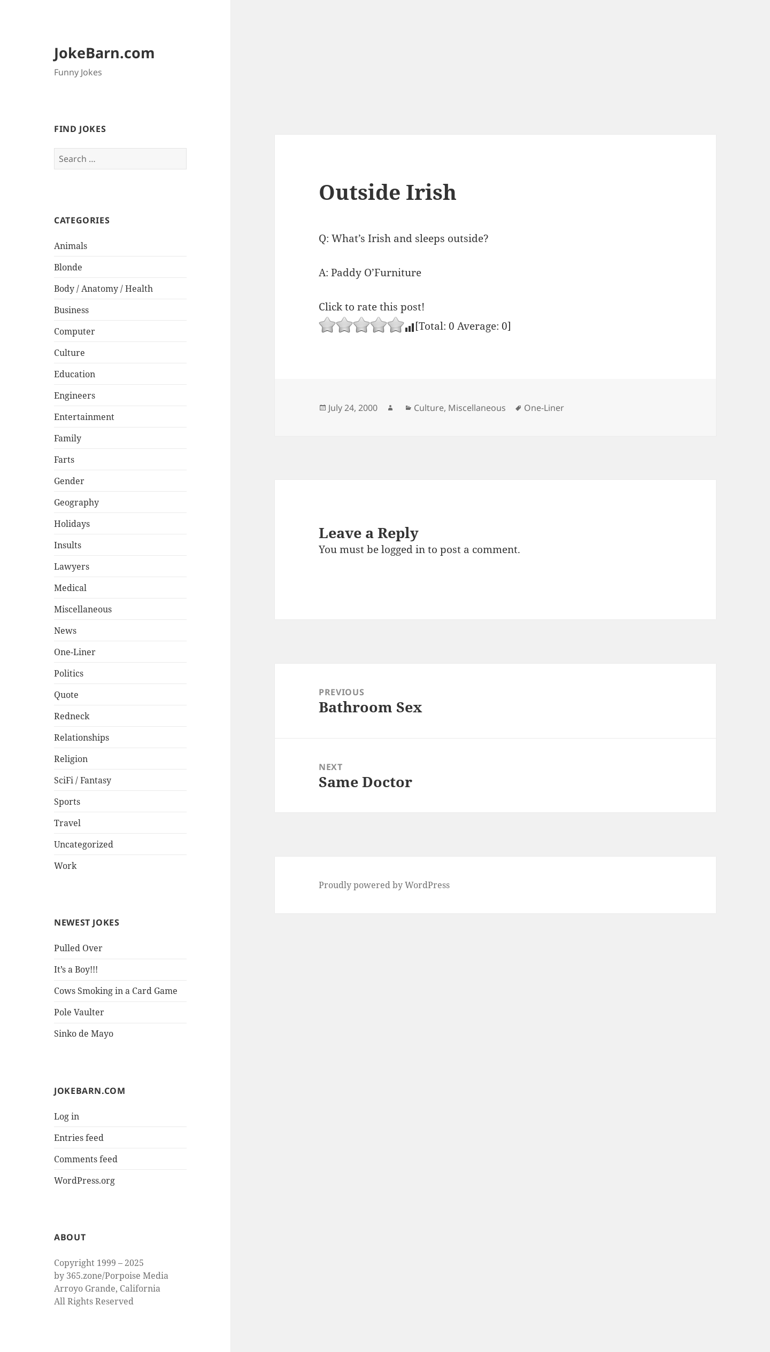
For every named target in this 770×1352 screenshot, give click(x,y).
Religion (71, 759)
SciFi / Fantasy (82, 780)
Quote (66, 695)
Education (74, 374)
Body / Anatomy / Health (103, 288)
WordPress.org (84, 1180)
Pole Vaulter (79, 1012)
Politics (68, 673)
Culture (69, 353)
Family (67, 438)
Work (65, 866)
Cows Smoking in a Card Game (116, 991)
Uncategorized (83, 844)
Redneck (71, 716)
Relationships (81, 737)
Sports (67, 801)
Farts (64, 459)
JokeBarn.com (104, 53)
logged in (403, 549)
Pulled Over (78, 948)
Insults (67, 545)
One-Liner (75, 652)
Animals (70, 246)
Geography (76, 502)
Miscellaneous (83, 609)
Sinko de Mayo (83, 1033)
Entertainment (84, 417)
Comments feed (86, 1159)
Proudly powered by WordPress (384, 885)
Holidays (72, 524)
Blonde (68, 267)
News (65, 630)
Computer (74, 331)
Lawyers (71, 566)
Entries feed (79, 1138)
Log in (66, 1116)
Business (71, 310)
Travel (67, 823)
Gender (69, 481)
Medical (70, 588)
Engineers (74, 395)
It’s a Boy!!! (76, 969)
